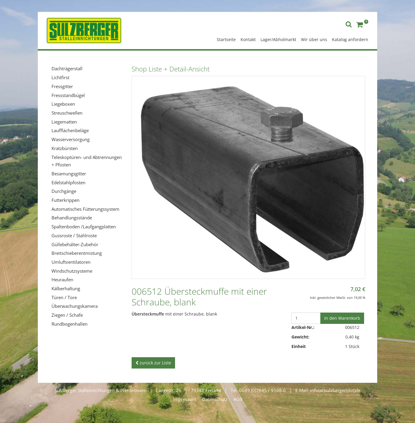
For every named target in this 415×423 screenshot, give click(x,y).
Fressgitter (62, 86)
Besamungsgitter (69, 174)
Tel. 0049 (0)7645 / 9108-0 (258, 390)
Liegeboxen (63, 104)
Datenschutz (214, 399)
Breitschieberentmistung (77, 253)
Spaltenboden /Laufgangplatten (84, 227)
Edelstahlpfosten (68, 182)
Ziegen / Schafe (67, 315)
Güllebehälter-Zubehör (75, 244)
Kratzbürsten (65, 148)
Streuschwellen (67, 113)
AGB (237, 399)
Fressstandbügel (68, 95)
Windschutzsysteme (72, 271)
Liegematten (64, 122)
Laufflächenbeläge (70, 130)
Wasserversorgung (71, 139)
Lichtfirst (60, 77)
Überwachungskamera (75, 306)
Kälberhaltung (66, 288)
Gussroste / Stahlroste (74, 235)
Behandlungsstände (72, 218)
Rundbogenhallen (70, 324)
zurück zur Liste (153, 363)
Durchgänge (64, 191)
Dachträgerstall (67, 68)
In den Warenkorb (342, 318)
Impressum (184, 399)
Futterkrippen (65, 200)
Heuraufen (62, 279)
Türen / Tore (64, 297)
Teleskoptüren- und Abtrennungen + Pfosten (87, 161)
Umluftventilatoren (71, 262)
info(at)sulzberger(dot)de (335, 390)
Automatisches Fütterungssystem (85, 209)
